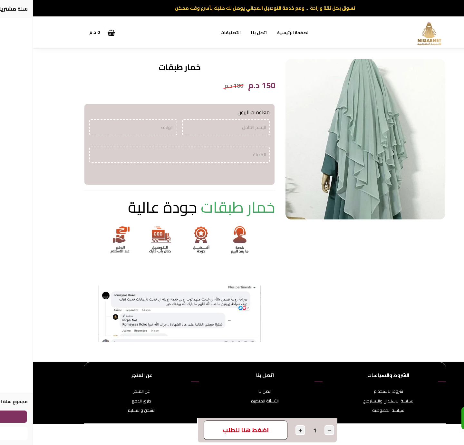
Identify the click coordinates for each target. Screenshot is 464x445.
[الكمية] (282, 430)
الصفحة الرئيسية (260, 32)
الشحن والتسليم (108, 410)
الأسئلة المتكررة (232, 401)
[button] (98, 32)
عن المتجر (109, 391)
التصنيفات (198, 32)
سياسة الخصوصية (355, 410)
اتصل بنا (226, 32)
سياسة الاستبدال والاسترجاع (355, 401)
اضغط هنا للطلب (213, 430)
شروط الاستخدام (355, 391)
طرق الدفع (108, 401)
